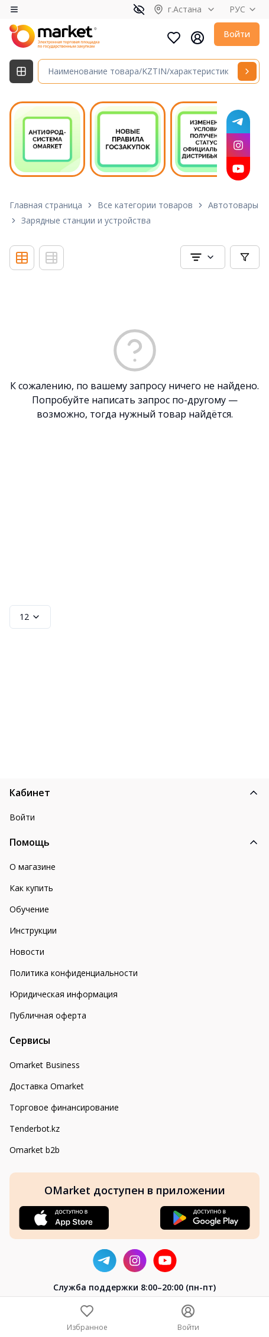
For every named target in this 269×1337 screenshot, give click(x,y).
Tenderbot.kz (34, 1128)
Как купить (31, 887)
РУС (244, 9)
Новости (26, 951)
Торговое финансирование (64, 1107)
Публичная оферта (47, 1015)
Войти (236, 34)
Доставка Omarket (46, 1086)
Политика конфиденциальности (73, 972)
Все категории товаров (145, 205)
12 (30, 616)
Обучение (29, 909)
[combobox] (202, 257)
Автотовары (233, 205)
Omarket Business (44, 1064)
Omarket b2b (34, 1149)
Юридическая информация (63, 994)
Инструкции (33, 930)
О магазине (32, 866)
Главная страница (45, 205)
